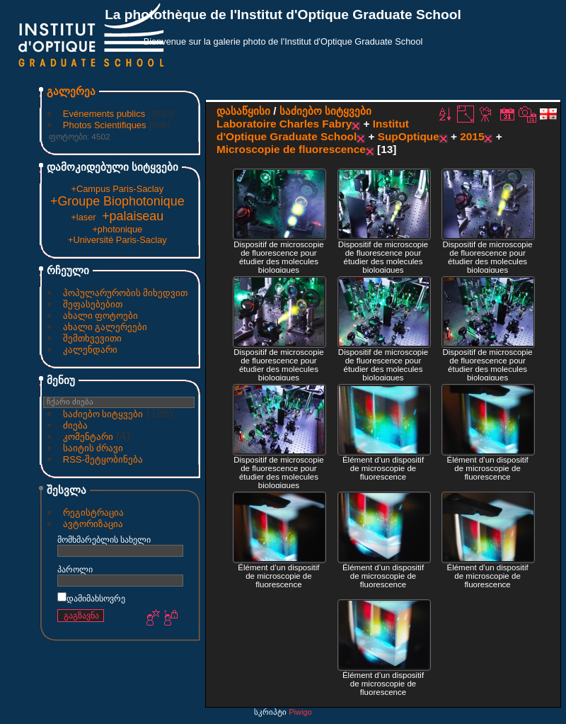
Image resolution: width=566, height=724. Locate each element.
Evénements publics (104, 113)
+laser (83, 217)
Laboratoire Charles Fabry (284, 124)
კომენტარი (88, 436)
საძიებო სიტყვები (103, 414)
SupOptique (408, 136)
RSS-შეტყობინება (103, 459)
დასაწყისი (243, 111)
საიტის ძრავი (93, 448)
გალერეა (71, 91)
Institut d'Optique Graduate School (312, 130)
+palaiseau (132, 216)
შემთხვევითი (92, 338)
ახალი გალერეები (105, 327)
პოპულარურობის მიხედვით (125, 293)
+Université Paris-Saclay (117, 239)
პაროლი (75, 569)
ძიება (75, 425)
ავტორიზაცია (93, 524)
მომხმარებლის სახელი (104, 539)
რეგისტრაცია (93, 512)
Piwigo (300, 712)
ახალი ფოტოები (101, 315)
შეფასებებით (92, 304)
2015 (472, 136)
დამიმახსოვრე (91, 598)
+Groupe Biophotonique (117, 201)
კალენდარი (90, 349)
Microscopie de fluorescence (291, 149)
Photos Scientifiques (104, 125)
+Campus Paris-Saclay (117, 188)
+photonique (117, 229)
